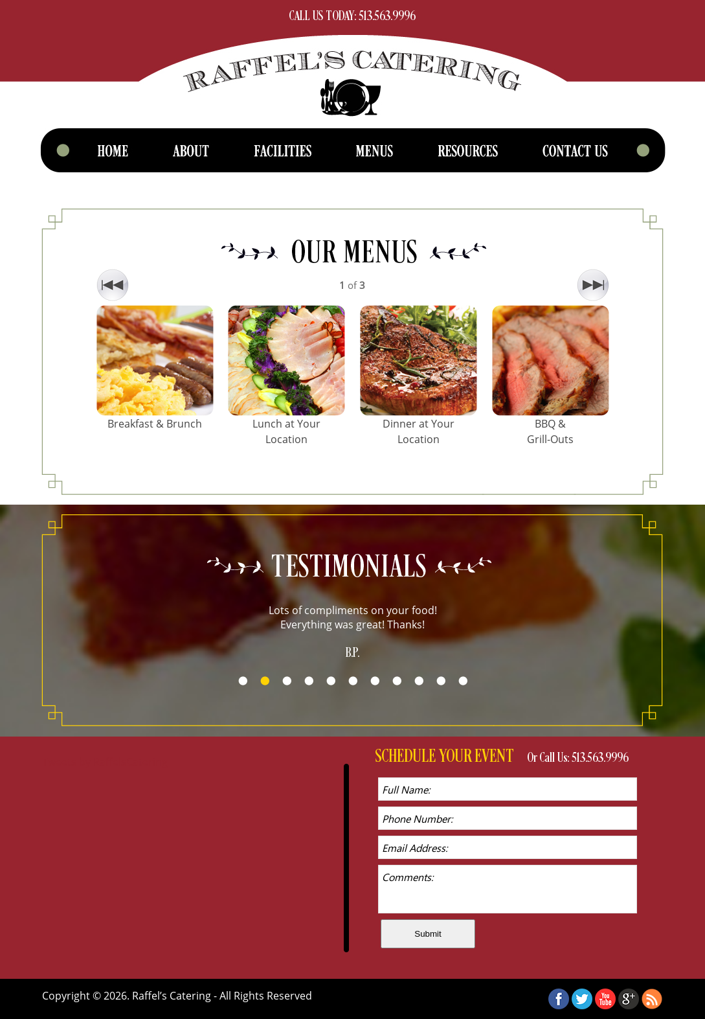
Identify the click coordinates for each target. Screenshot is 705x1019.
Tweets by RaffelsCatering (105, 762)
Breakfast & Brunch (154, 424)
